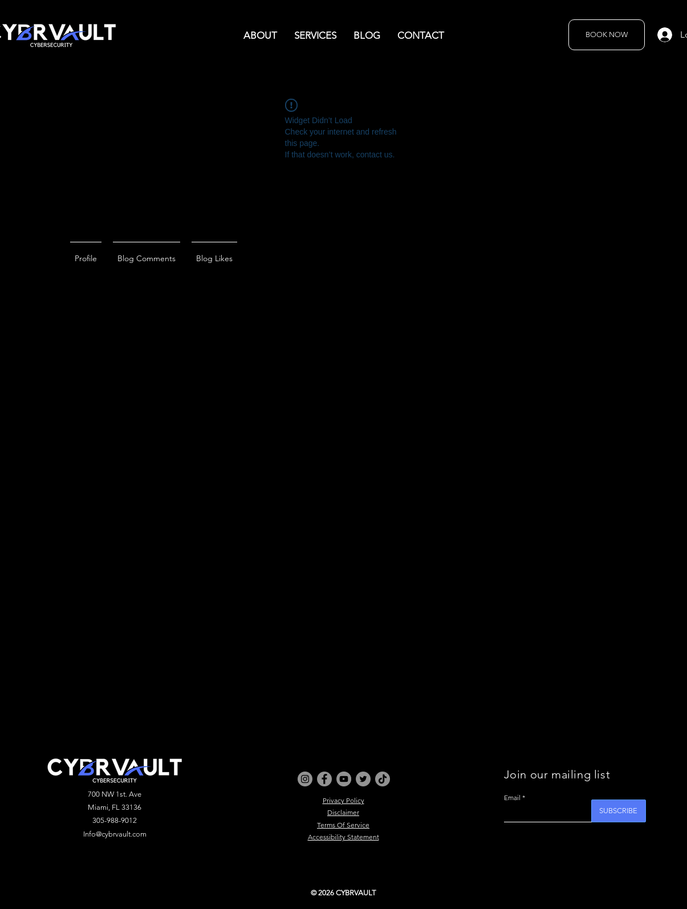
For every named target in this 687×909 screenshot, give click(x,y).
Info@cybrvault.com (115, 834)
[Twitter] (363, 779)
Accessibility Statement (343, 837)
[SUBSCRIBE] (618, 811)
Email (512, 797)
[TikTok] (382, 779)
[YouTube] (343, 779)
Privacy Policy (343, 800)
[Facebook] (324, 779)
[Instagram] (305, 779)
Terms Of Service (343, 825)
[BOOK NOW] (606, 34)
